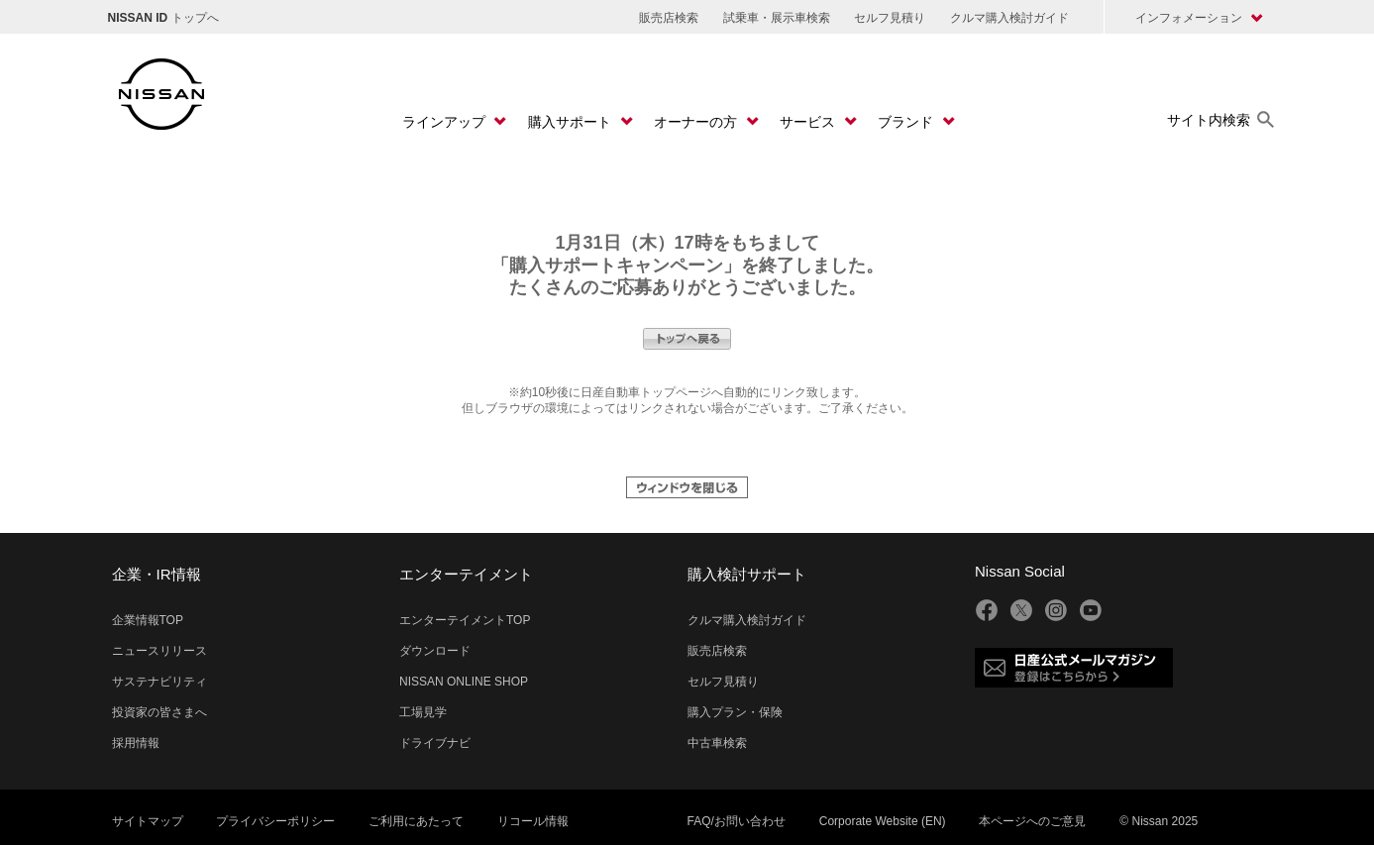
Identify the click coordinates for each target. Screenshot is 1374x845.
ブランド (907, 122)
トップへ (163, 18)
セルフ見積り (889, 18)
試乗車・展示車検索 (776, 18)
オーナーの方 (697, 122)
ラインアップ (445, 122)
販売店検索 (668, 18)
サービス (809, 122)
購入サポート (571, 122)
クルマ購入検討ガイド (1009, 18)
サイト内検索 (1208, 120)
